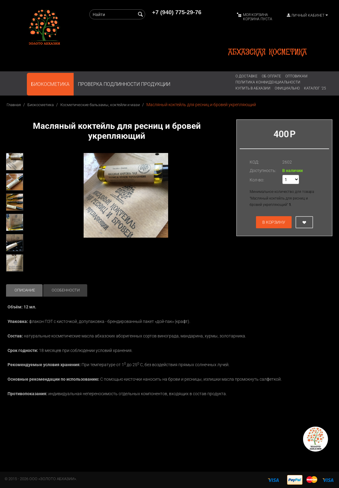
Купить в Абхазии (252, 88)
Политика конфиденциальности (267, 82)
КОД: (254, 162)
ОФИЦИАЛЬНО (287, 88)
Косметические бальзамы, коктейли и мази (100, 104)
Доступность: (263, 170)
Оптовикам (296, 76)
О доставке (246, 76)
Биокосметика (50, 84)
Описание (24, 290)
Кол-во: (257, 179)
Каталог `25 (315, 88)
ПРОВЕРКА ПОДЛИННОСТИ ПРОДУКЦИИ (124, 84)
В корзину (273, 222)
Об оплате (271, 76)
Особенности (66, 290)
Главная (14, 104)
